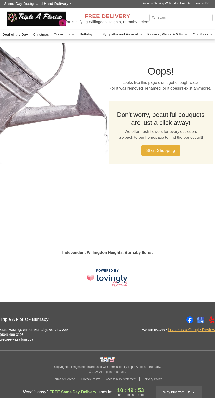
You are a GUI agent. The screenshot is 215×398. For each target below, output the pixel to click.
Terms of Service (64, 379)
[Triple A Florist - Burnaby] (36, 19)
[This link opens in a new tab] (107, 278)
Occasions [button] (64, 34)
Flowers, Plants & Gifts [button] (167, 34)
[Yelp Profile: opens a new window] (211, 319)
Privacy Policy (90, 379)
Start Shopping (160, 150)
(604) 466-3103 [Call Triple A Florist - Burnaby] (12, 335)
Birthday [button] (89, 34)
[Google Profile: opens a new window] (200, 319)
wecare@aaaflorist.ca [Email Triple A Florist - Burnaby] (16, 339)
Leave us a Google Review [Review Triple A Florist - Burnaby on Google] (191, 330)
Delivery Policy (152, 379)
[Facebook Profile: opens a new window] (189, 319)
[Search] (181, 17)
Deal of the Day (15, 34)
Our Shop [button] (203, 34)
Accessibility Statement (121, 379)
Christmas (41, 34)
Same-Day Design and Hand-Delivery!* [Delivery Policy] (37, 3)
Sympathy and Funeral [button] (122, 34)
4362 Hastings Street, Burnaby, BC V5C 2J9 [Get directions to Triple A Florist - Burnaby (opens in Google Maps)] (34, 330)
